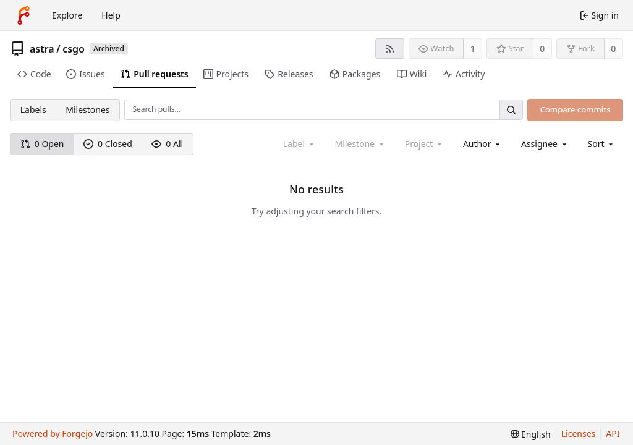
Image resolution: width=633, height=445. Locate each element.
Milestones (87, 110)
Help (111, 15)
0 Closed (107, 144)
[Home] (23, 15)
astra (42, 49)
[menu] (602, 143)
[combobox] (482, 143)
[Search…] (511, 110)
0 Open (42, 144)
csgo (73, 49)
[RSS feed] (389, 48)
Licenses (578, 433)
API (612, 433)
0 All (167, 144)
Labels (33, 110)
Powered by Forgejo (52, 433)
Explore (67, 15)
